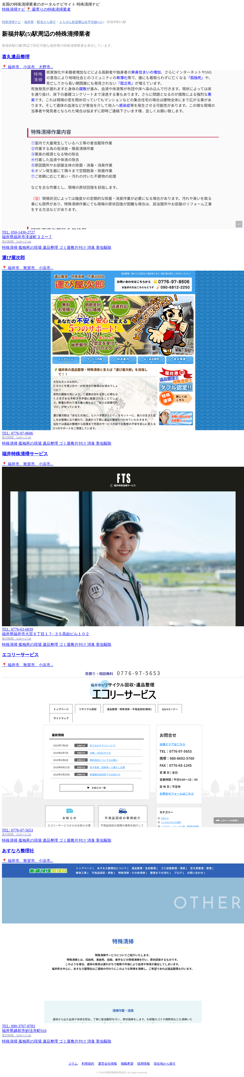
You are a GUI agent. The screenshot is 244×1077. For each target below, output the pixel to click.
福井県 (29, 22)
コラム (73, 1063)
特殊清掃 (13, 9)
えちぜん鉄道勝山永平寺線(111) (81, 22)
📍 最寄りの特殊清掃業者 (48, 9)
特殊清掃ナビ (11, 22)
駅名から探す (46, 22)
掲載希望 (127, 1063)
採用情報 (143, 1063)
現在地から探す (165, 1063)
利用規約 (88, 1063)
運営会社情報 (107, 1063)
